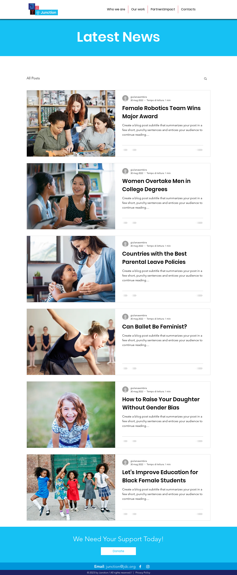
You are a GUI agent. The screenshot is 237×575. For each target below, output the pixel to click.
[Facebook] (140, 566)
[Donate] (118, 551)
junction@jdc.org (121, 566)
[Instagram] (148, 566)
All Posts (33, 78)
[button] (205, 79)
